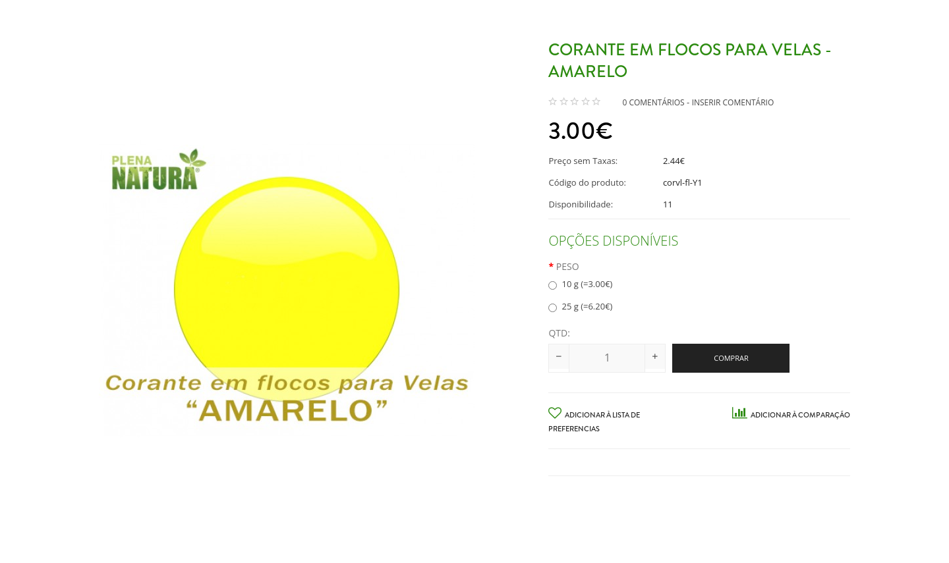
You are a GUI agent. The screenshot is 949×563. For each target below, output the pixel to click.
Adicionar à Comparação (791, 415)
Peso (567, 266)
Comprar (731, 358)
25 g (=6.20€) (580, 306)
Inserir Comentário (733, 102)
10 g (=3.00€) (580, 284)
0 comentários (653, 102)
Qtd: (558, 333)
